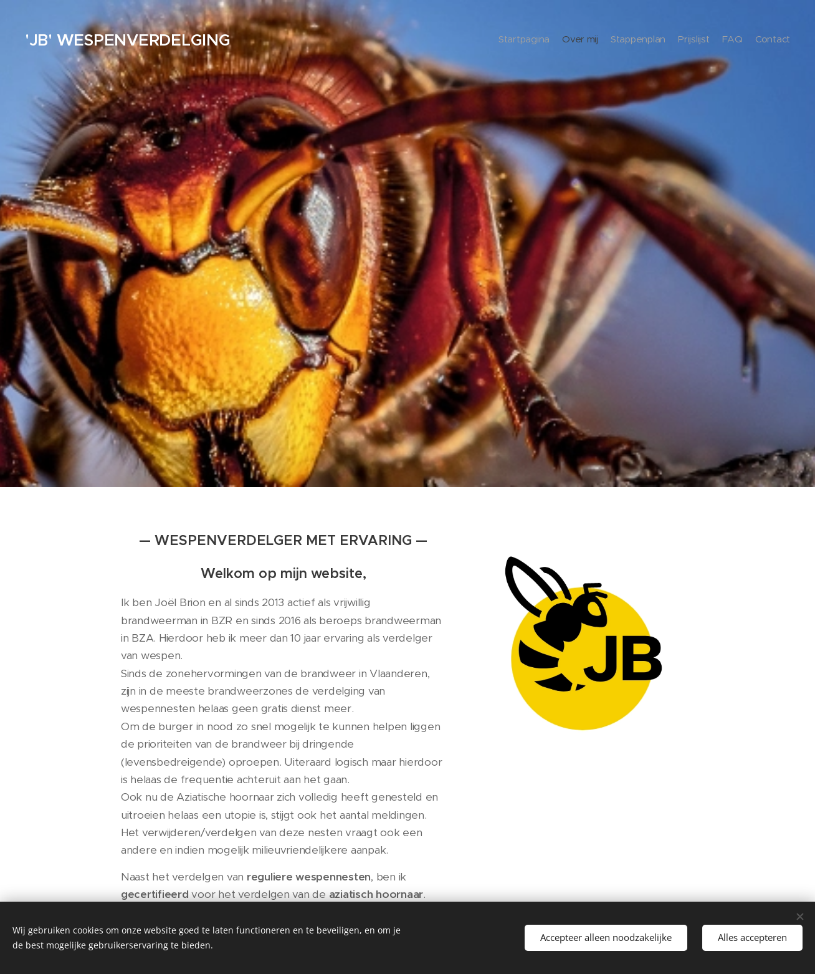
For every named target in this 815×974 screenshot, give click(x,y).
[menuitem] (729, 40)
